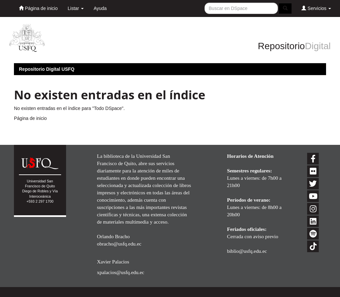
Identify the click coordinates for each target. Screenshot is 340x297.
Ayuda (100, 8)
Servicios (316, 8)
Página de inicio (38, 8)
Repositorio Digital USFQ (46, 69)
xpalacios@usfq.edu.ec (120, 272)
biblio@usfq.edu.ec (247, 251)
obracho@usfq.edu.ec (119, 244)
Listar (76, 8)
